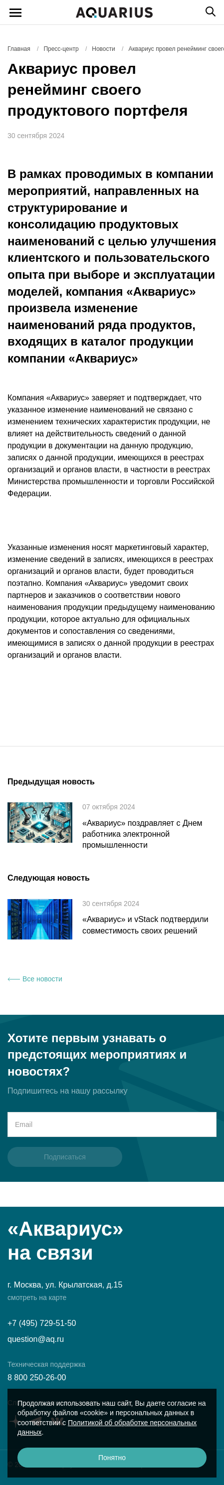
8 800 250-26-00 (36, 1377)
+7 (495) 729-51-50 (41, 1323)
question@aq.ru (35, 1339)
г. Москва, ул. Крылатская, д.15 (64, 1285)
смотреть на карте (36, 1297)
